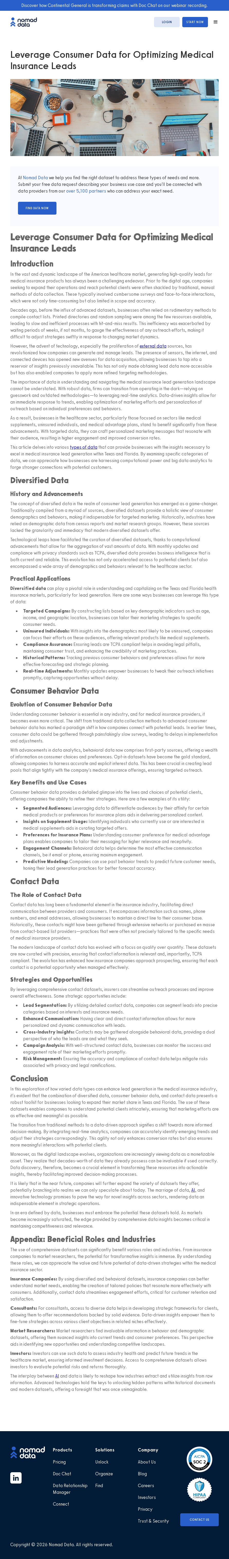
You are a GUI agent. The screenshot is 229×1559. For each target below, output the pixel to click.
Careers (146, 1485)
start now (195, 22)
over (71, 191)
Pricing (59, 1462)
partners (97, 191)
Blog (142, 1474)
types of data (83, 447)
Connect (61, 1504)
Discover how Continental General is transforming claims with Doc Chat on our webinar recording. (114, 5)
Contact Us (199, 1520)
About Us (147, 1462)
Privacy (145, 1509)
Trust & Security (153, 1521)
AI (193, 1190)
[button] (213, 22)
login (167, 22)
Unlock (101, 1462)
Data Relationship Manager (70, 1489)
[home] (26, 22)
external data (153, 346)
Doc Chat (62, 1474)
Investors (147, 1497)
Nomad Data (35, 177)
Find (99, 1485)
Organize (104, 1474)
